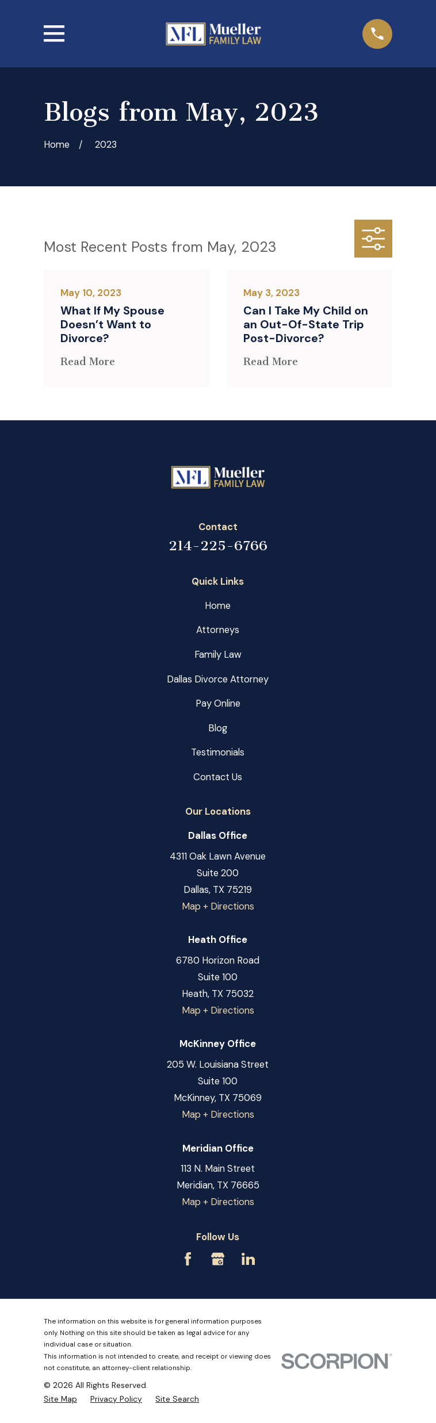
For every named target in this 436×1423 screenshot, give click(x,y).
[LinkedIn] (248, 1258)
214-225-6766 (218, 546)
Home (218, 606)
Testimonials (217, 752)
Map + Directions (218, 906)
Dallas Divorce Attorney (218, 679)
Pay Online (218, 703)
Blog (217, 728)
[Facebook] (187, 1258)
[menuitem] (60, 1399)
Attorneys (217, 630)
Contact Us (217, 777)
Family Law (218, 655)
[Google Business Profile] (217, 1258)
